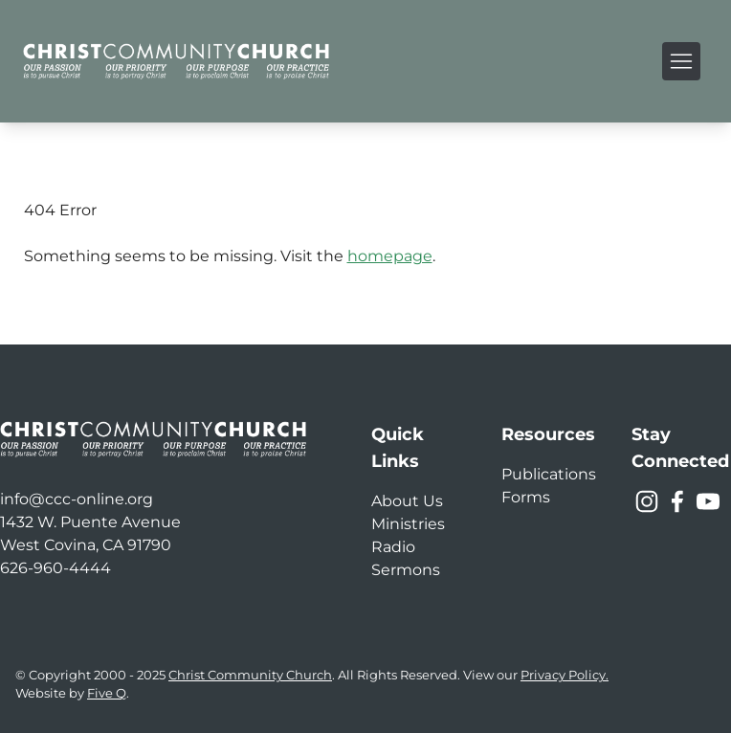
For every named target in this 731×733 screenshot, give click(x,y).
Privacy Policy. (565, 675)
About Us (407, 501)
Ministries (408, 524)
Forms (525, 497)
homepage (389, 256)
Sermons (405, 570)
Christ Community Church (250, 675)
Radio (393, 547)
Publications (548, 474)
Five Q (106, 693)
